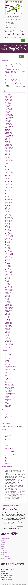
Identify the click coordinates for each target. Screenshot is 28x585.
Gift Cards (7, 47)
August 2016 (8, 174)
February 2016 (8, 181)
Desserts (7, 375)
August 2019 (8, 138)
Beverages (7, 360)
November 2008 (9, 308)
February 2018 (8, 159)
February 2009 (8, 304)
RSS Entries (14, 532)
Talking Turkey (14, 494)
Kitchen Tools (8, 382)
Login (14, 37)
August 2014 (8, 207)
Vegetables (7, 406)
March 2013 (8, 231)
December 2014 (9, 201)
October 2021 (8, 118)
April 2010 (7, 283)
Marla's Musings (9, 388)
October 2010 (8, 274)
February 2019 (8, 144)
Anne (6, 79)
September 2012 (9, 240)
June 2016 (7, 177)
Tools (2, 546)
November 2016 (9, 172)
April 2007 (7, 337)
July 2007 (7, 332)
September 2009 (9, 293)
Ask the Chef (8, 358)
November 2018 (9, 148)
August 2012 (8, 241)
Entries (8, 415)
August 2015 (8, 190)
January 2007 (8, 341)
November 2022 (9, 109)
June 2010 (7, 280)
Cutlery (2, 554)
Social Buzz (8, 399)
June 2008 (7, 316)
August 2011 (8, 259)
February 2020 (8, 132)
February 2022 (8, 114)
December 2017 (9, 160)
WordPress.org (8, 417)
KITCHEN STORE (21, 45)
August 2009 (8, 295)
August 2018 (8, 153)
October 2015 (8, 187)
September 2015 (9, 189)
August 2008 (8, 313)
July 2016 (7, 175)
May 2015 (7, 195)
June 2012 (7, 244)
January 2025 (8, 99)
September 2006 (9, 347)
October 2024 (8, 100)
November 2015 (9, 186)
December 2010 (9, 271)
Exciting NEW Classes (10, 72)
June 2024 (7, 102)
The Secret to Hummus (15, 82)
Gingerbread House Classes (12, 69)
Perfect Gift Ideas (5, 558)
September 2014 (9, 205)
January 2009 (8, 305)
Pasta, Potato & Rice (10, 393)
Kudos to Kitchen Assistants (14, 490)
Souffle (6, 400)
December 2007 (9, 325)
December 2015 (9, 184)
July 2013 (7, 226)
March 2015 (8, 198)
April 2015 (7, 196)
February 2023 (8, 108)
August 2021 (8, 120)
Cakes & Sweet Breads (10, 366)
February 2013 (8, 232)
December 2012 (9, 235)
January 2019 (8, 145)
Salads (6, 397)
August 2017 (8, 165)
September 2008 (9, 311)
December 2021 (9, 115)
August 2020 (8, 127)
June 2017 (7, 166)
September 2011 (9, 258)
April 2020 (7, 130)
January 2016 (8, 183)
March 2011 (8, 266)
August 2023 (8, 105)
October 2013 (8, 222)
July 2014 (7, 208)
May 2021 (7, 121)
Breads (6, 363)
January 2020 (8, 133)
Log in (6, 413)
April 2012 (7, 247)
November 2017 (9, 162)
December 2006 (9, 343)
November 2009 (9, 290)
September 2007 (9, 329)
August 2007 (8, 331)
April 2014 (7, 213)
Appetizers (7, 357)
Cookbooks (7, 370)
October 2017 (8, 163)
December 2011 (9, 253)
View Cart (8, 37)
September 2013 (9, 223)
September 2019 (9, 136)
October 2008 (8, 310)
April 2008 (7, 319)
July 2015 (7, 192)
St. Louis (7, 403)
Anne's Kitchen (8, 354)
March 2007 (8, 338)
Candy (6, 367)
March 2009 (8, 302)
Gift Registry (14, 49)
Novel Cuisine (8, 390)
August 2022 (8, 111)
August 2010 (8, 277)
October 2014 (8, 204)
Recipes (16, 47)
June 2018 (7, 156)
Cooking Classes (7, 45)
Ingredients (3, 544)
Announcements (9, 355)
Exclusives (7, 378)
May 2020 (7, 129)
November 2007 (9, 326)
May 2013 (7, 228)
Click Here (5, 426)
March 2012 (8, 249)
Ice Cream (7, 381)
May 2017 (7, 168)
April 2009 (7, 301)
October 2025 (8, 97)
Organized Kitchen (5, 556)
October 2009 (8, 292)
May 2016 (7, 178)
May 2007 (7, 335)
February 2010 (8, 286)
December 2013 (9, 219)
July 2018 (7, 154)
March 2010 (8, 284)
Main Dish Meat (9, 384)
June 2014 (7, 210)
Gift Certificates (5, 550)
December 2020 (9, 124)
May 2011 (7, 263)
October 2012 (8, 238)
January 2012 (8, 252)
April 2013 (7, 229)
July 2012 (7, 243)
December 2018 (9, 147)
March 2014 (8, 214)
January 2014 (8, 217)
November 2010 (9, 272)
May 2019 (7, 141)
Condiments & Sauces (10, 369)
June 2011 (7, 262)
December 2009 (9, 289)
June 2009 (7, 298)
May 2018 (7, 157)
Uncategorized (8, 405)
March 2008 (8, 320)
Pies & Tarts (8, 394)
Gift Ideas (7, 379)
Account (20, 37)
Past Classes (8, 391)
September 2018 (9, 151)
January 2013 (8, 234)
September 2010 (9, 275)
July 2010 (7, 278)
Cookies (7, 372)
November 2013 (9, 220)
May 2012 (7, 246)
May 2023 (7, 106)
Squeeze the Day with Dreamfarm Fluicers (15, 71)
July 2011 (7, 260)
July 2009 (7, 296)
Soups (6, 402)
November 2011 (9, 255)
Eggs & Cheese (8, 376)
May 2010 (7, 281)
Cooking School (8, 373)
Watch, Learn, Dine (10, 509)
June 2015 (7, 193)
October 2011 (8, 256)
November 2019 (9, 135)
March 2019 (8, 142)
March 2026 (8, 94)
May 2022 (7, 112)
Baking (2, 540)
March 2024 (8, 103)
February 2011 (8, 268)
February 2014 (8, 216)
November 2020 (9, 126)
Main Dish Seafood (9, 387)
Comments (9, 416)
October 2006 (8, 346)
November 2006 (9, 344)
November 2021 (9, 117)
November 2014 (9, 202)
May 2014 (7, 211)
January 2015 (8, 199)
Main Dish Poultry (9, 385)
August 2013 (8, 225)
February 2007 (8, 340)
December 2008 (9, 307)
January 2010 (8, 287)
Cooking (3, 542)
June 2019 (7, 139)
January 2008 (8, 323)
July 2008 (7, 314)
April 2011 (7, 265)
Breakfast (7, 364)
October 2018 (8, 150)
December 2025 (9, 96)
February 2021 (8, 123)
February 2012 (8, 250)
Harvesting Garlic (13, 79)
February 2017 (8, 169)
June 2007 (7, 334)
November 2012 (9, 237)
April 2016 (7, 180)
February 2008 (8, 322)
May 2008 (7, 317)
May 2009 (7, 299)
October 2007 (8, 328)
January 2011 (8, 269)
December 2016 (9, 171)
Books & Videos (9, 361)
